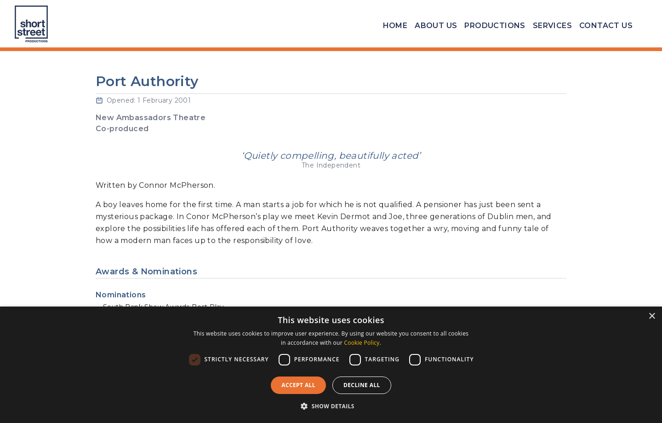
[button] (331, 406)
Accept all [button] (298, 385)
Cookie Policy (361, 343)
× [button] (651, 316)
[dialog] (331, 365)
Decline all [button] (361, 385)
